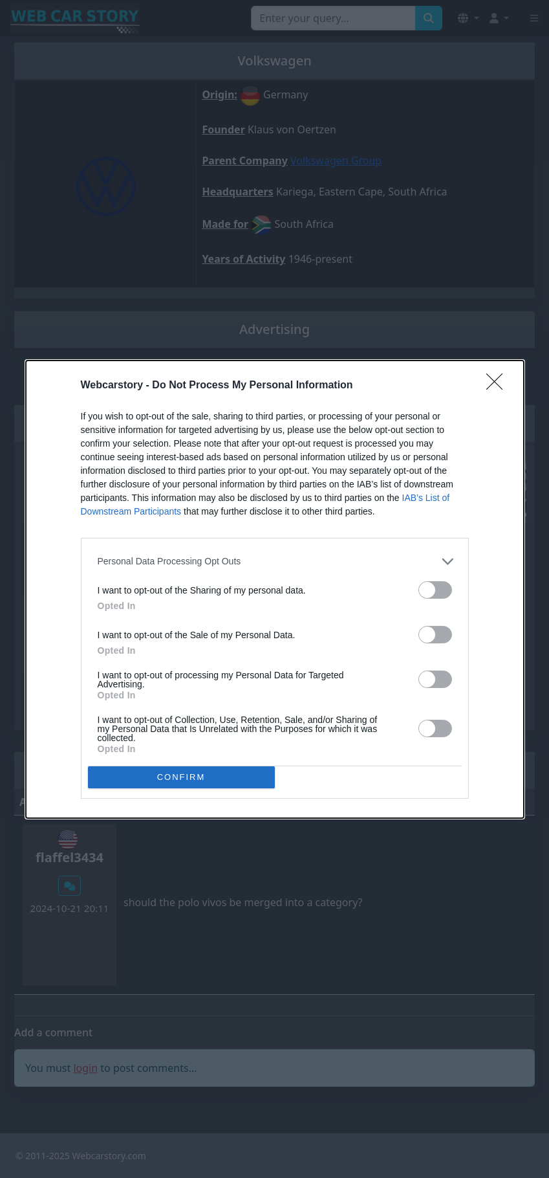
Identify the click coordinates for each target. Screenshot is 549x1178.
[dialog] (275, 589)
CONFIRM (181, 776)
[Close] (498, 385)
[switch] (435, 590)
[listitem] (275, 561)
